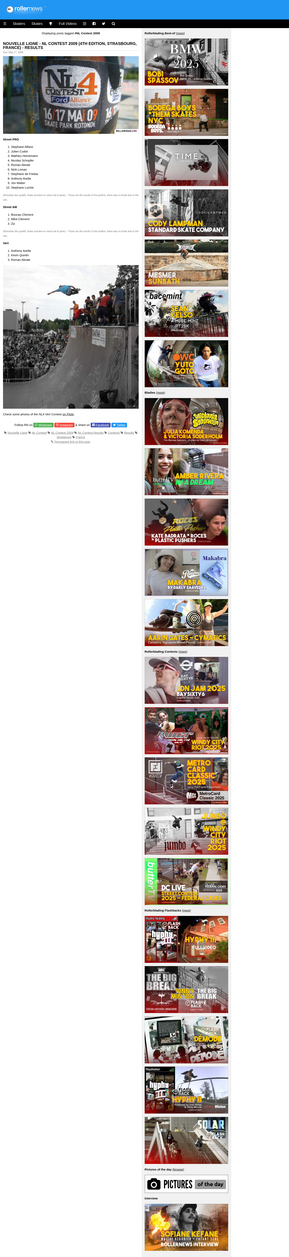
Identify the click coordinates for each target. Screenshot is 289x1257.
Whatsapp (45, 425)
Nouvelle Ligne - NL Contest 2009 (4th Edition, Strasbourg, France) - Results (70, 45)
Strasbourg (64, 437)
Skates (37, 24)
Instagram (66, 425)
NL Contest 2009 (62, 432)
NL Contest (39, 432)
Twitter (121, 425)
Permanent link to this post (72, 441)
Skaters (19, 24)
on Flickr (68, 414)
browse (178, 1169)
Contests (114, 432)
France (80, 437)
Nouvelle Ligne (17, 432)
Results (129, 432)
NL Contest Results (91, 432)
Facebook (102, 425)
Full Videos (68, 24)
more (180, 33)
